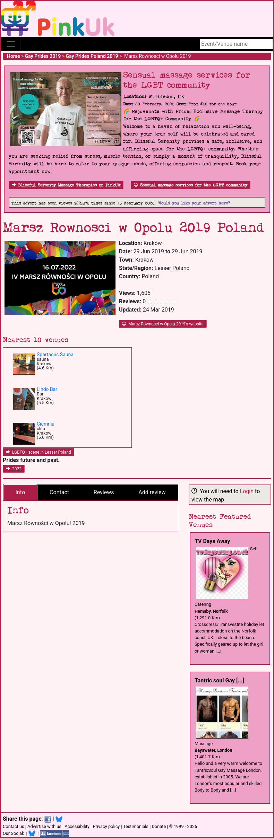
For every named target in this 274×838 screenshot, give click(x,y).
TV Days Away (212, 541)
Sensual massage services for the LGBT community (190, 185)
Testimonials (135, 826)
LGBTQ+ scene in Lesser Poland (38, 452)
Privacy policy (106, 826)
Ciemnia (45, 424)
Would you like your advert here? (194, 203)
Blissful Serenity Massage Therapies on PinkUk (66, 185)
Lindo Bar (47, 389)
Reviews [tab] (104, 492)
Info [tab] (20, 492)
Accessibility (77, 826)
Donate (159, 826)
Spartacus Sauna (55, 354)
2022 (14, 468)
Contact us (13, 826)
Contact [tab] (59, 492)
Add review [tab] (151, 492)
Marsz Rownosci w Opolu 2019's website (163, 324)
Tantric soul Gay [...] (219, 680)
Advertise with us (44, 826)
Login (247, 491)
